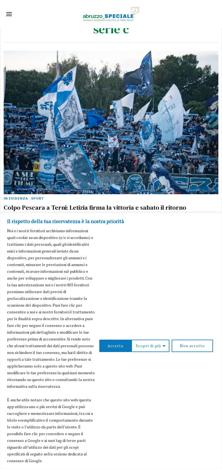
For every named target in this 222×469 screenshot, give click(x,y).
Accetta (199, 342)
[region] (111, 337)
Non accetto (159, 342)
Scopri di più (116, 342)
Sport (37, 198)
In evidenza (16, 198)
